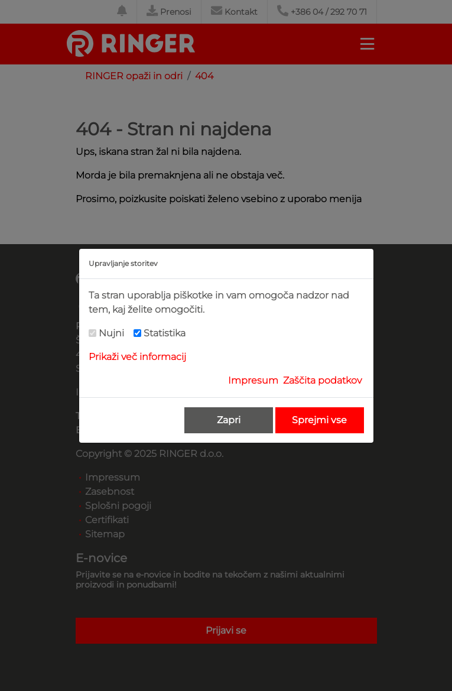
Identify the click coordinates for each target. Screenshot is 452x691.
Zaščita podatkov (322, 380)
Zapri (228, 420)
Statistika (165, 333)
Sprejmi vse (319, 420)
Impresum (253, 380)
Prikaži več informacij (137, 356)
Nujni (111, 333)
